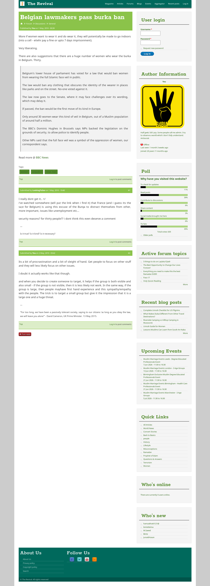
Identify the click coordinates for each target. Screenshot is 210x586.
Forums (130, 4)
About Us (27, 559)
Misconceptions (150, 449)
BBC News (42, 157)
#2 (129, 253)
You (33, 28)
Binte (145, 534)
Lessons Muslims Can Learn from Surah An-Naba (164, 329)
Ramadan (147, 452)
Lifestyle (146, 445)
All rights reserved (40, 579)
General (52, 24)
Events (148, 4)
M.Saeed (147, 530)
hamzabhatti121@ (151, 523)
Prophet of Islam (150, 455)
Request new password (153, 48)
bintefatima (148, 527)
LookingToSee (38, 190)
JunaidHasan (148, 537)
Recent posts (173, 4)
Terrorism (147, 462)
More (185, 284)
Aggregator (160, 4)
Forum (29, 24)
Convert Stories (150, 431)
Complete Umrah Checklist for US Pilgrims (161, 310)
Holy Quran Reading (152, 281)
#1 (129, 190)
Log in (185, 4)
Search (26, 571)
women (24, 171)
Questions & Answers (152, 459)
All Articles (147, 424)
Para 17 (146, 277)
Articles (120, 4)
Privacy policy (29, 563)
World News (148, 428)
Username (146, 29)
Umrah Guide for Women (154, 326)
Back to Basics (149, 435)
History (146, 442)
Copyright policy (30, 567)
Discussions (40, 24)
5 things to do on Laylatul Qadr (156, 261)
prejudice (37, 171)
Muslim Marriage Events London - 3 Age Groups (164, 368)
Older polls (148, 235)
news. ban (51, 171)
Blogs (139, 4)
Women (146, 466)
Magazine (109, 4)
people (146, 438)
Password (146, 39)
